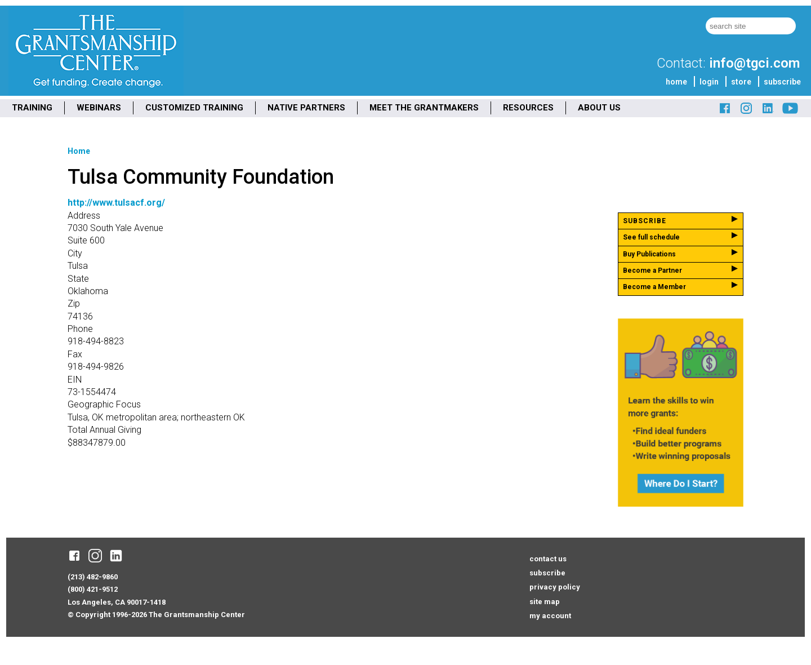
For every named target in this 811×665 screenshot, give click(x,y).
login (709, 81)
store (741, 81)
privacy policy (554, 587)
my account (550, 615)
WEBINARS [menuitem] (99, 108)
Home (79, 151)
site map (544, 601)
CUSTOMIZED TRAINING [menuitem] (194, 108)
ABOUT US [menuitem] (599, 108)
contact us (548, 559)
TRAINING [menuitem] (32, 108)
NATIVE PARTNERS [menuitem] (306, 108)
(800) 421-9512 (93, 589)
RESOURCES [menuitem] (528, 108)
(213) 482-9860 (93, 577)
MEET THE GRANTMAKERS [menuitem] (424, 108)
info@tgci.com (754, 63)
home (676, 81)
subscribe (782, 81)
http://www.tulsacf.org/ (116, 202)
